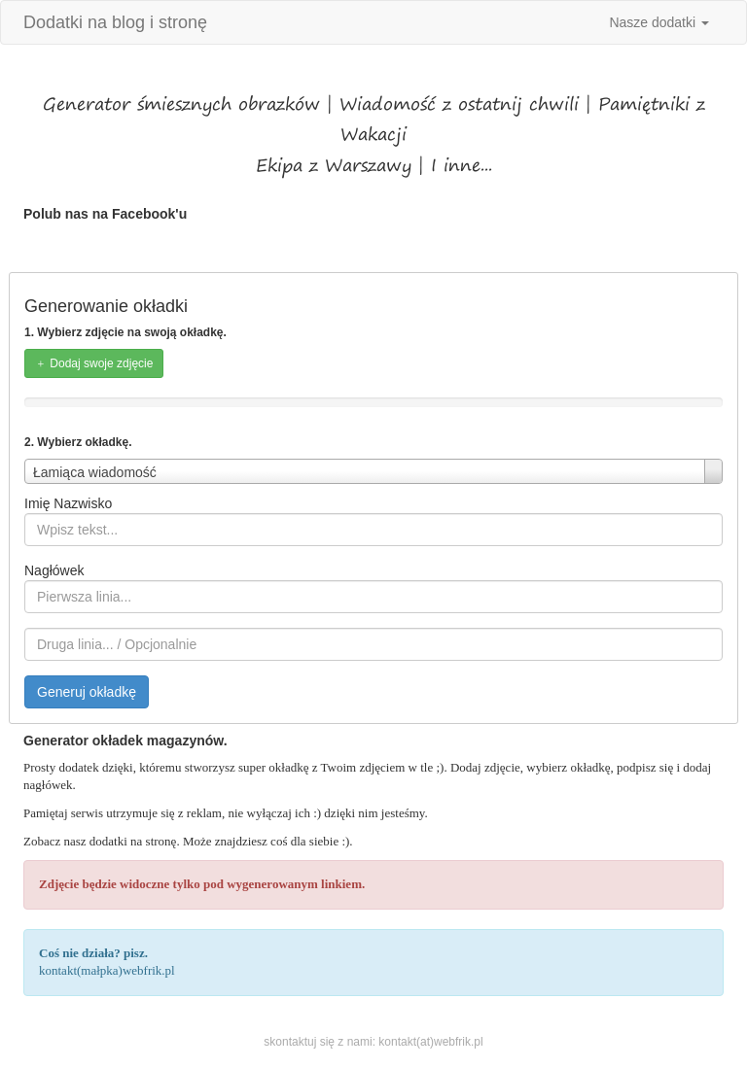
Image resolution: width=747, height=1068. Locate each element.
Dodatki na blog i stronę (115, 22)
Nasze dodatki (659, 22)
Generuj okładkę (86, 692)
